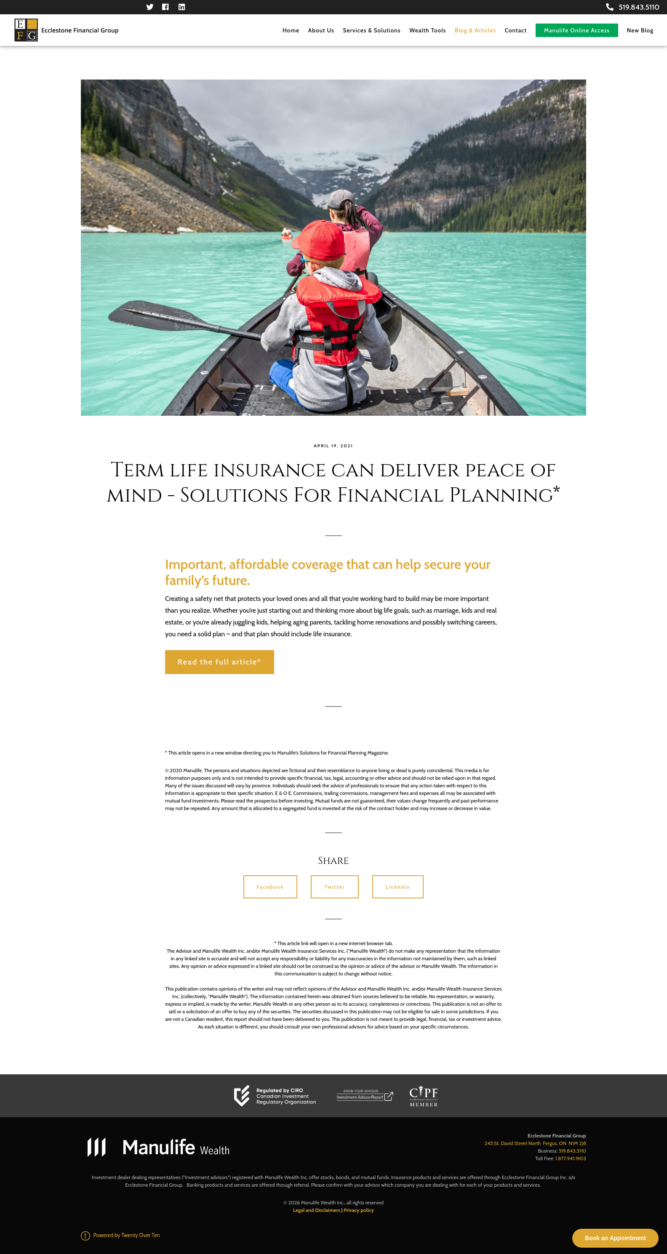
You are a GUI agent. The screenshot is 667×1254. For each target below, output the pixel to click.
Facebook (270, 887)
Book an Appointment (615, 1238)
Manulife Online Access (577, 30)
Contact (516, 30)
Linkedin (398, 887)
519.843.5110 (632, 7)
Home (291, 30)
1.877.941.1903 (570, 1158)
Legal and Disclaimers (316, 1210)
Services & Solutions (372, 30)
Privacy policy (359, 1210)
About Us (321, 30)
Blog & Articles (475, 30)
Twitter (334, 887)
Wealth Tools (427, 30)
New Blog (640, 30)
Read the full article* (219, 662)
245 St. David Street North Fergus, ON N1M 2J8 (535, 1143)
